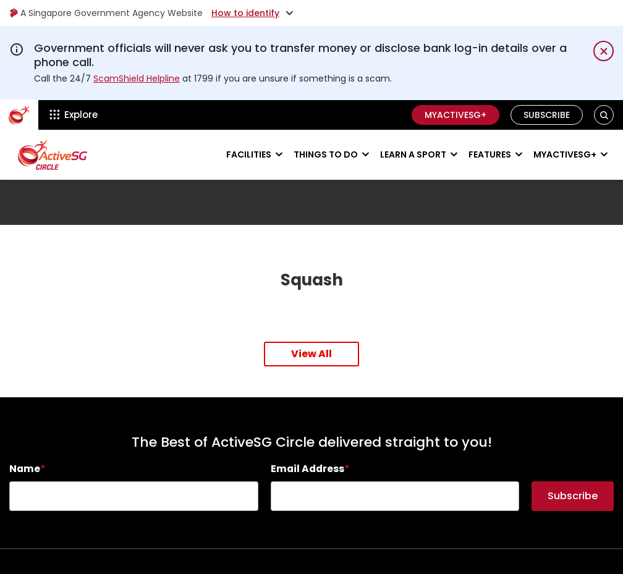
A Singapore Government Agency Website (106, 13)
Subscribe (546, 115)
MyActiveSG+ (455, 115)
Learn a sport (413, 154)
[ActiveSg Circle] (19, 115)
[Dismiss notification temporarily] (603, 51)
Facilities (248, 154)
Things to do (326, 154)
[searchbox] (133, 496)
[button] (604, 114)
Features (489, 154)
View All (311, 354)
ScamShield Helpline (136, 78)
